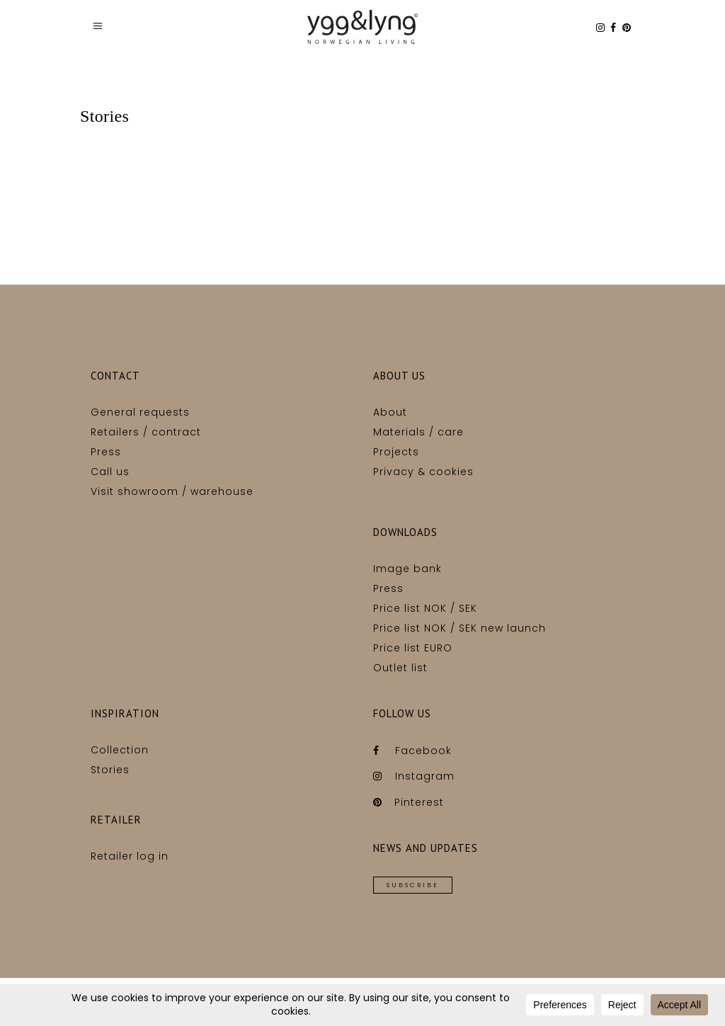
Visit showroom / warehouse (172, 491)
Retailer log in (130, 856)
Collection (120, 750)
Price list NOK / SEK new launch (459, 628)
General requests (140, 412)
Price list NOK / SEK (425, 608)
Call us (110, 471)
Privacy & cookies (423, 471)
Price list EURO (412, 648)
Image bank (407, 569)
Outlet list (400, 668)
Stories (110, 770)
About (390, 412)
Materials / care (418, 432)
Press (106, 452)
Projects (396, 452)
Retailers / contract (146, 432)
